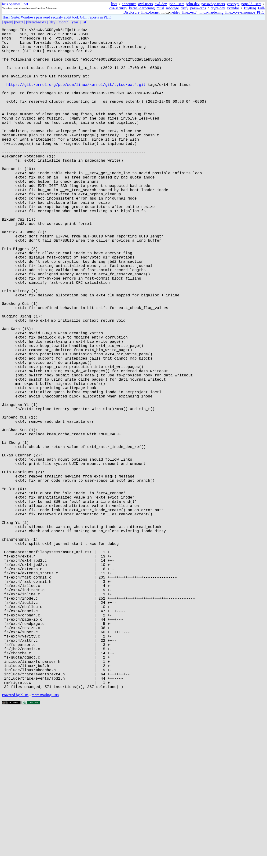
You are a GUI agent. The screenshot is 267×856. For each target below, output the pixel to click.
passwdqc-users (213, 4)
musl (160, 8)
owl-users (145, 4)
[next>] (19, 22)
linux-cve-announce (240, 12)
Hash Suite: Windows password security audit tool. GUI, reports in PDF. (57, 17)
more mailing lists (45, 842)
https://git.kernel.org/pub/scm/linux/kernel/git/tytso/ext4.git (76, 97)
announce (129, 4)
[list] (83, 22)
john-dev (193, 4)
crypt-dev (218, 8)
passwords (198, 8)
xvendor (233, 8)
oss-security (118, 8)
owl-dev (161, 4)
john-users (176, 4)
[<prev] (7, 22)
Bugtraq (250, 8)
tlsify (184, 8)
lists (114, 4)
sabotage (172, 8)
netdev (175, 12)
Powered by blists (15, 842)
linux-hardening (211, 12)
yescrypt (233, 4)
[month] (64, 22)
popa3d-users (251, 4)
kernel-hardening (142, 8)
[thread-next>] (37, 22)
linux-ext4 (190, 12)
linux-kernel (150, 12)
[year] (74, 22)
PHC (260, 12)
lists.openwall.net (15, 4)
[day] (53, 22)
